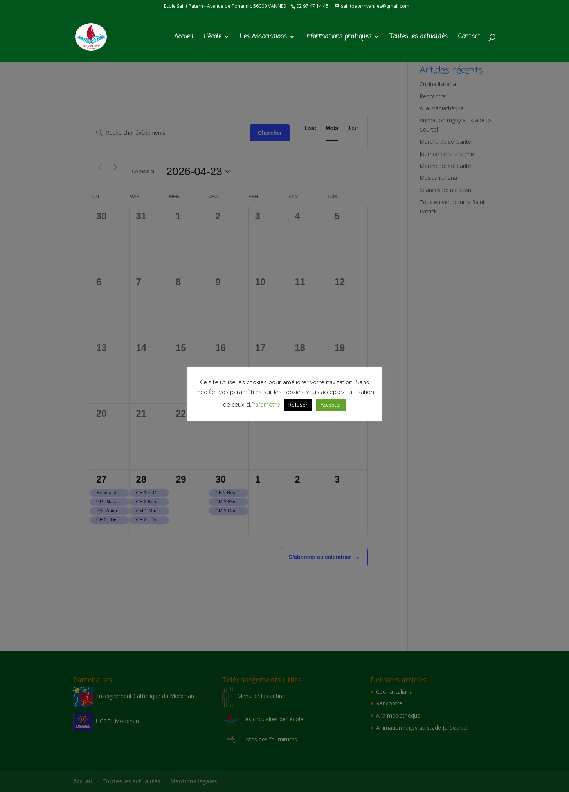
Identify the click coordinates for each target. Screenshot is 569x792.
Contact (469, 38)
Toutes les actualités (419, 38)
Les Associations (263, 38)
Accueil (183, 38)
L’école (212, 38)
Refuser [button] (298, 404)
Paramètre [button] (266, 404)
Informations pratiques (338, 38)
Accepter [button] (331, 404)
